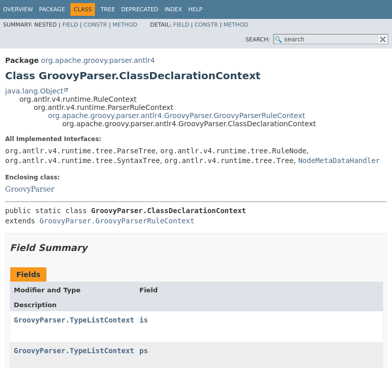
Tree (108, 9)
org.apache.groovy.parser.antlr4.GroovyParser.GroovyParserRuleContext (176, 115)
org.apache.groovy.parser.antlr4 (98, 60)
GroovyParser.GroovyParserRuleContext (116, 221)
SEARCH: (258, 39)
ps (143, 351)
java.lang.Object (34, 91)
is (143, 320)
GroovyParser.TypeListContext (74, 320)
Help (195, 9)
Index (173, 9)
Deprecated (139, 9)
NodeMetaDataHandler (339, 160)
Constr (95, 24)
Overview (18, 9)
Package (52, 9)
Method (124, 24)
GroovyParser (30, 189)
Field (70, 24)
